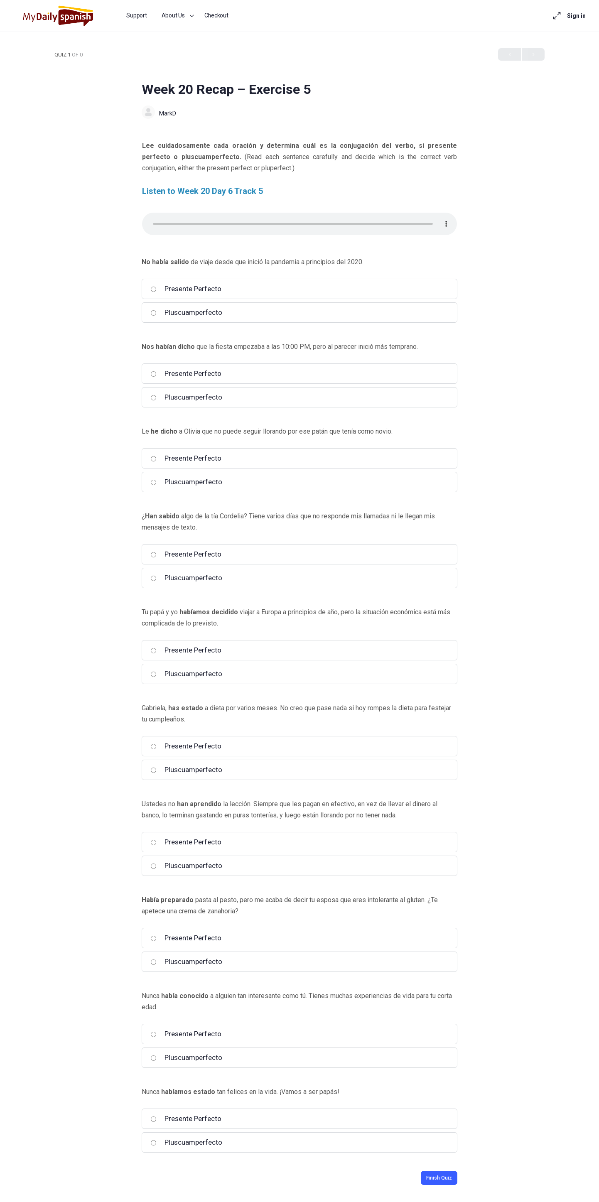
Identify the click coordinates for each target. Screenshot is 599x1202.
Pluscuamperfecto (186, 312)
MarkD (167, 113)
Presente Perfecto (185, 289)
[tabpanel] (299, 187)
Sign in (576, 15)
